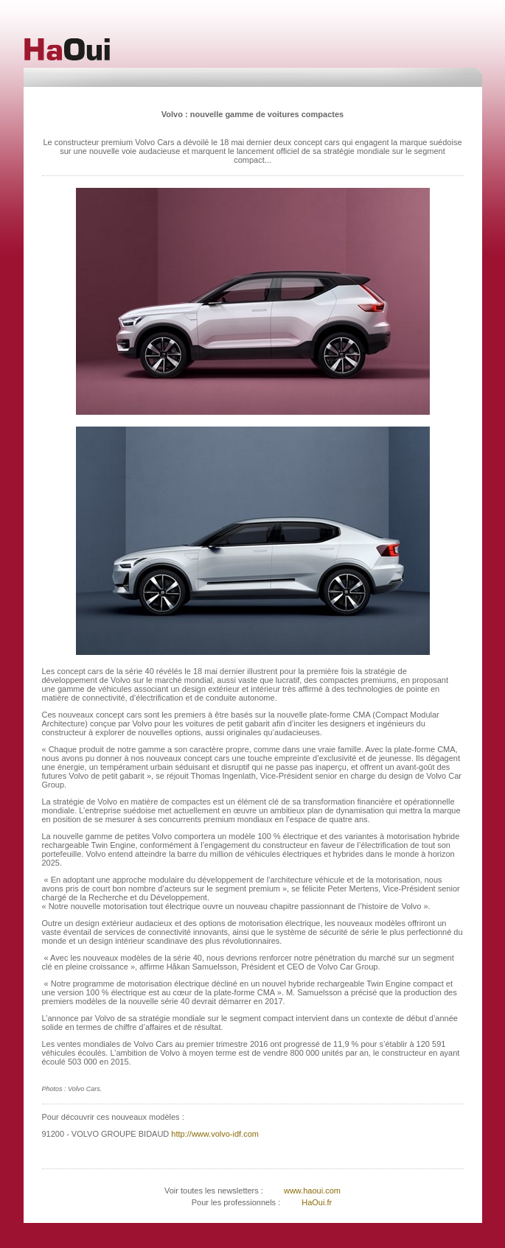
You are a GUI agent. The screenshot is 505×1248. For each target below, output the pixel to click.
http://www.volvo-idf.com (214, 1133)
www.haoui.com (311, 1190)
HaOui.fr (317, 1202)
